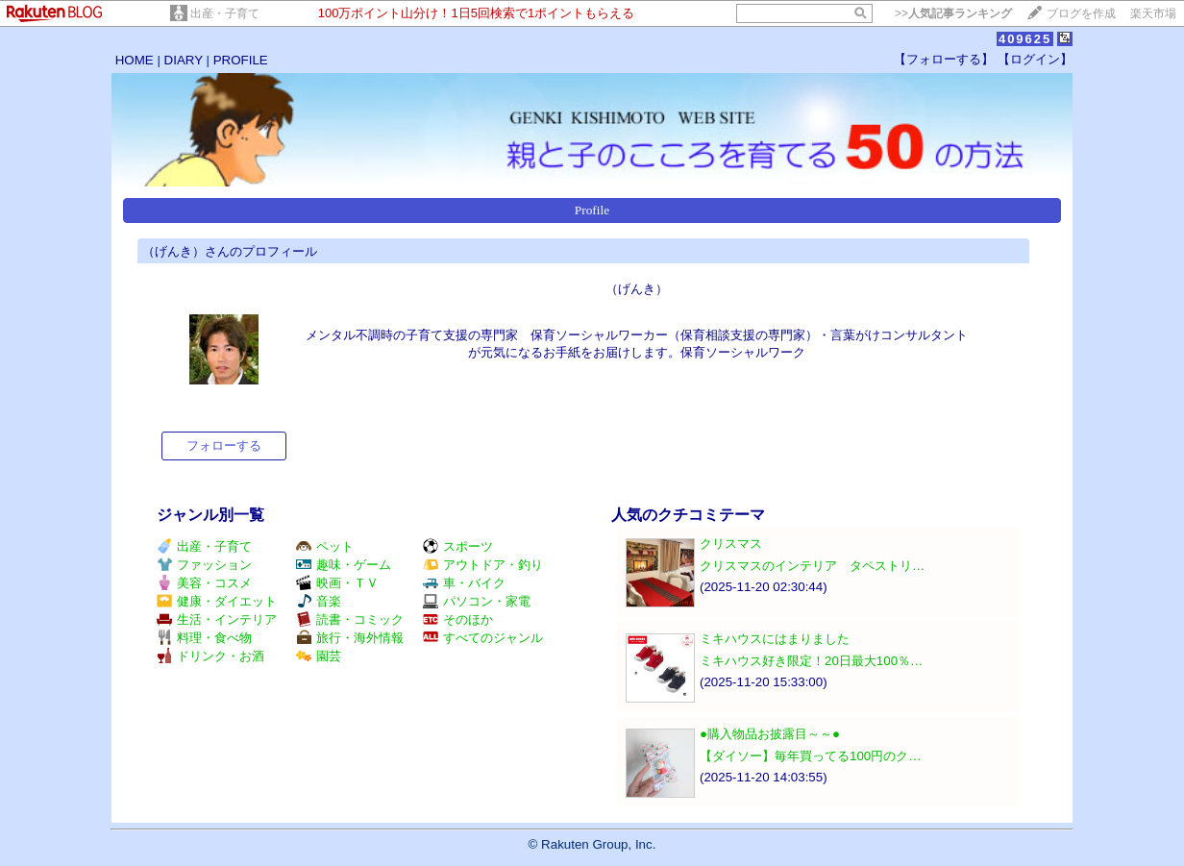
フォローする (223, 445)
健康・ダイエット (217, 601)
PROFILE (240, 60)
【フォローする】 (944, 59)
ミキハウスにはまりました (775, 638)
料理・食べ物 (204, 638)
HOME (134, 60)
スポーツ (458, 546)
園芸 (318, 656)
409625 (1025, 39)
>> (953, 13)
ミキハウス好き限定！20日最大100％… (811, 661)
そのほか (458, 619)
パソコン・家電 (476, 601)
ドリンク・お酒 (210, 656)
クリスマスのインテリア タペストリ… (812, 565)
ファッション (204, 564)
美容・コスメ (204, 583)
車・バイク (464, 583)
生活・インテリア (217, 619)
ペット (325, 546)
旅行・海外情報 (350, 638)
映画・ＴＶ (337, 583)
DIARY (183, 60)
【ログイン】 (1035, 59)
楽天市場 (1153, 13)
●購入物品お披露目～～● (770, 734)
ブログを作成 (1081, 13)
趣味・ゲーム (343, 564)
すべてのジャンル (483, 638)
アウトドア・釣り (483, 564)
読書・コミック (350, 619)
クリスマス (731, 543)
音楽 (318, 601)
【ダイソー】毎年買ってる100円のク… (811, 756)
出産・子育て (224, 13)
